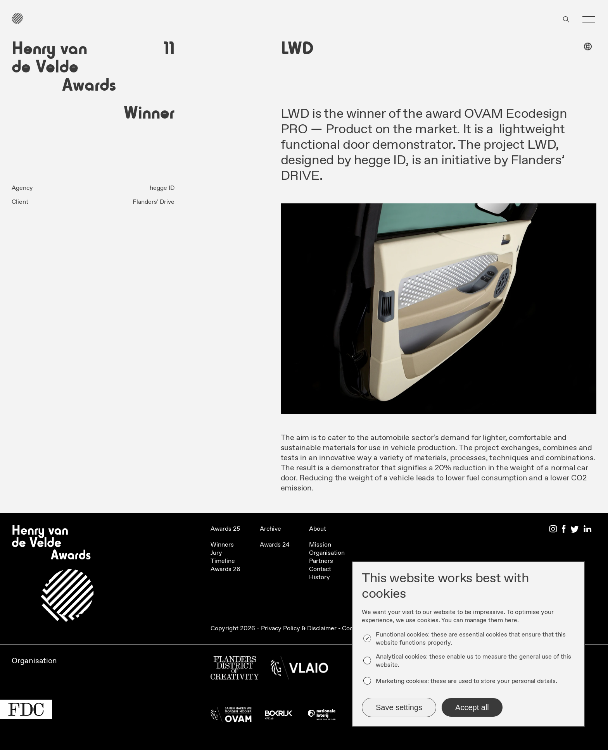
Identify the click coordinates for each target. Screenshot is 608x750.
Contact (320, 569)
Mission (320, 545)
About (317, 529)
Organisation (327, 553)
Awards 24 (275, 545)
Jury (216, 553)
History (319, 577)
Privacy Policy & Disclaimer (299, 628)
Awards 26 (225, 569)
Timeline (223, 561)
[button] (588, 19)
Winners (222, 545)
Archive (270, 529)
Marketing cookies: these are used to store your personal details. (466, 681)
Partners (321, 561)
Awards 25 (225, 529)
